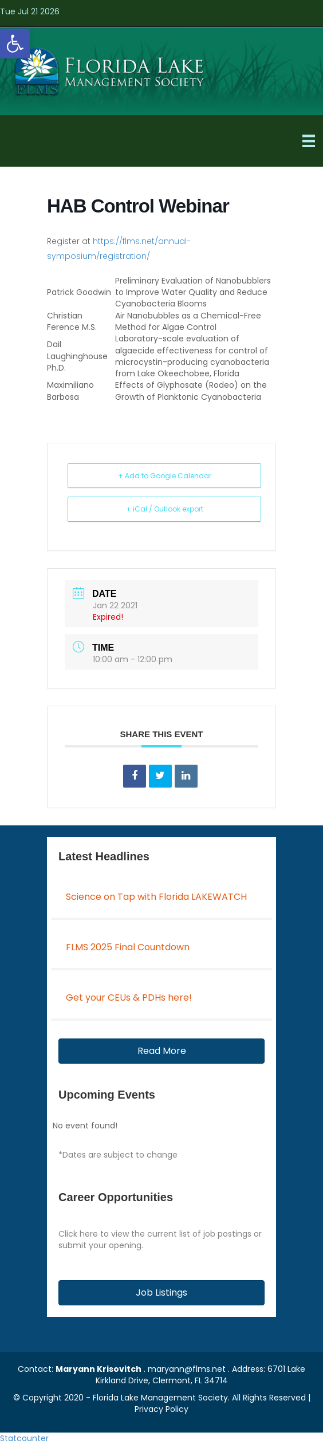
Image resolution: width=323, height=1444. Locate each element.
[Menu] (308, 141)
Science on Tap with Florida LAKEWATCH (156, 896)
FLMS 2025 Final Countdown (128, 947)
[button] (161, 1051)
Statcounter (24, 1438)
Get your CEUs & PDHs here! (129, 997)
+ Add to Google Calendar (164, 476)
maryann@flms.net (187, 1369)
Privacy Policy (161, 1409)
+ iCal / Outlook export (164, 509)
